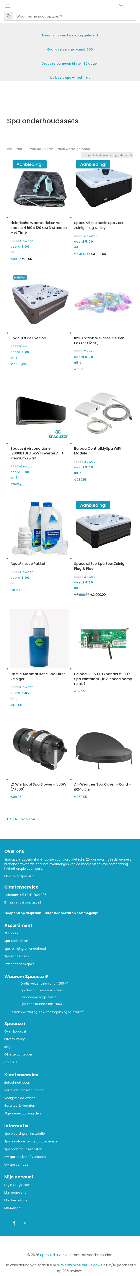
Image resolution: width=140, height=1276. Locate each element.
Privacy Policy (14, 1039)
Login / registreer (17, 1185)
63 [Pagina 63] (28, 819)
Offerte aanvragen (18, 1054)
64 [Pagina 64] (33, 819)
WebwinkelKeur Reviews (81, 1265)
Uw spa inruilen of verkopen (25, 1157)
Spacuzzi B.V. (51, 1254)
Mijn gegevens (15, 1193)
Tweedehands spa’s (19, 964)
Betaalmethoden (17, 1083)
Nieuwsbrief (13, 1208)
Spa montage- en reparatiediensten (32, 1141)
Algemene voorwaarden (22, 1113)
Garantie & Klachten (19, 1106)
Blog (7, 1047)
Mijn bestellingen (16, 1200)
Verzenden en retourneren (24, 1090)
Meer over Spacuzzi (19, 876)
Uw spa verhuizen (17, 1165)
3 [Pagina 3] (13, 819)
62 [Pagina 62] (23, 819)
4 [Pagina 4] (16, 819)
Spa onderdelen (16, 941)
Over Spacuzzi (15, 1031)
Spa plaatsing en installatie (24, 1134)
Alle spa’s (11, 933)
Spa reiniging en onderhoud (25, 949)
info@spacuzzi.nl (28, 902)
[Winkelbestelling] (107, 155)
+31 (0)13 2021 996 (33, 895)
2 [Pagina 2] (10, 819)
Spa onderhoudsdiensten (23, 1149)
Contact (10, 1062)
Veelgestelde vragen (20, 1098)
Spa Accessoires (16, 956)
